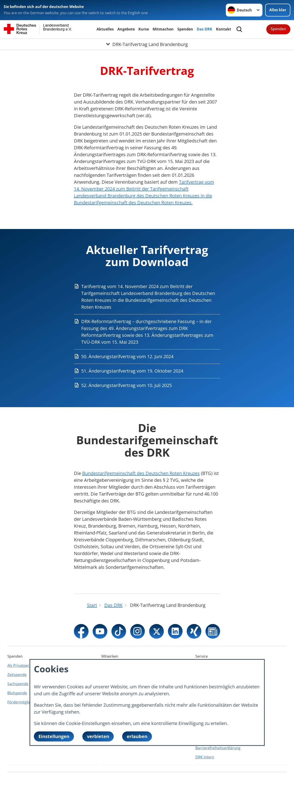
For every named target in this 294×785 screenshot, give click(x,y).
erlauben (137, 736)
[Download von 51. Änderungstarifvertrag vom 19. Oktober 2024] (147, 371)
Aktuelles (105, 29)
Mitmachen (163, 29)
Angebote (126, 29)
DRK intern (204, 757)
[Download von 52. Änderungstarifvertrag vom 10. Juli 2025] (147, 385)
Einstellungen (53, 736)
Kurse (143, 29)
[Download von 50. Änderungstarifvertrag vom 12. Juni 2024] (147, 356)
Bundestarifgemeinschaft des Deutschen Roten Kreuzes (141, 473)
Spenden (185, 29)
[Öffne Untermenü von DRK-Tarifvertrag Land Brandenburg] (147, 44)
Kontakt (223, 29)
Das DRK (204, 29)
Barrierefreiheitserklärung (217, 747)
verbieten (98, 736)
